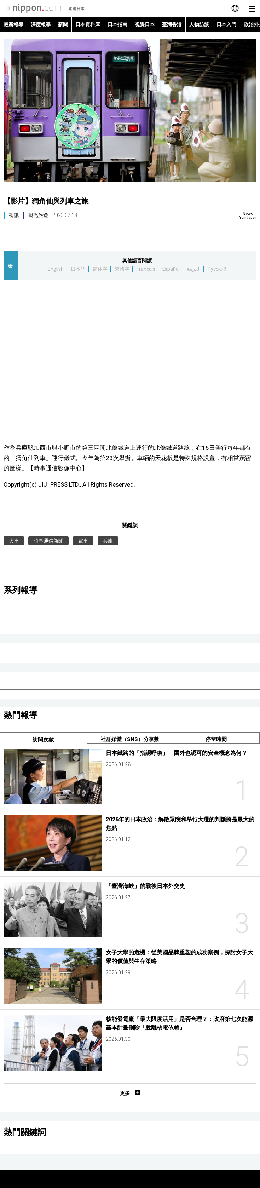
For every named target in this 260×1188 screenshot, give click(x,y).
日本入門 (226, 24)
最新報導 (13, 24)
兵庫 (108, 541)
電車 (83, 541)
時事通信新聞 (48, 541)
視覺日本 (145, 24)
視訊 (14, 215)
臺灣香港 (172, 24)
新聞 (63, 24)
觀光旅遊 (38, 215)
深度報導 (41, 24)
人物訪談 (199, 24)
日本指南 (117, 24)
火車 (14, 541)
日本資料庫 (87, 24)
